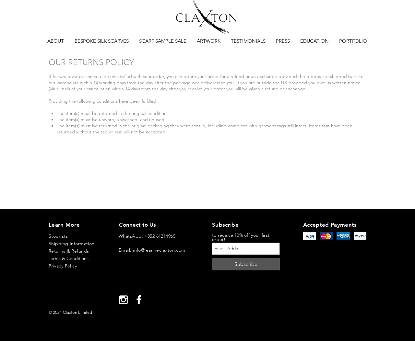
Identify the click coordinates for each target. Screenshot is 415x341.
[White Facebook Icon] (139, 300)
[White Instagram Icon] (123, 300)
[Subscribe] (246, 264)
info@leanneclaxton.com (159, 250)
